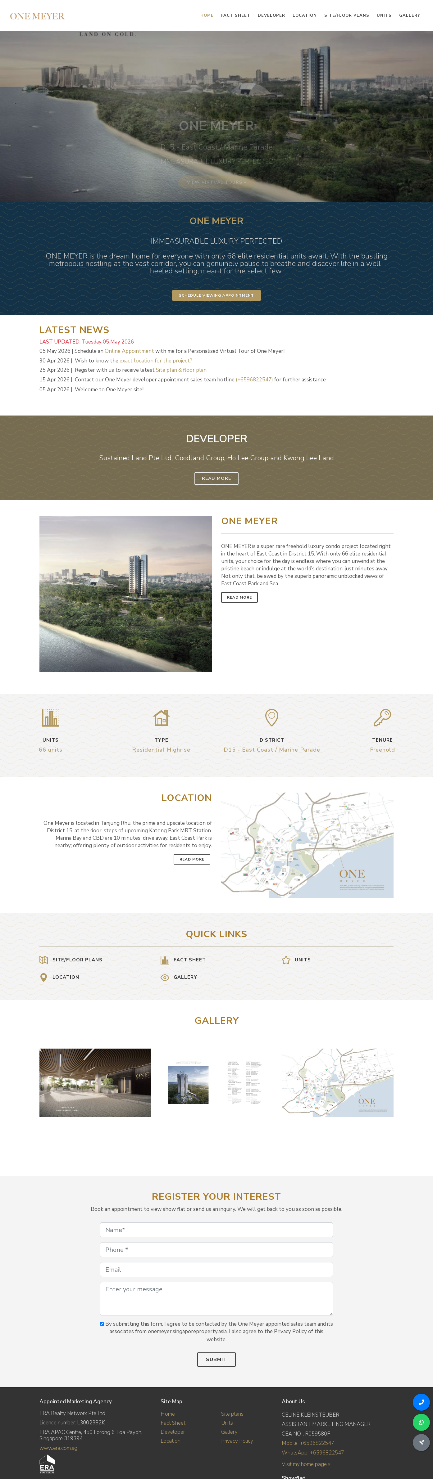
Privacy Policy (237, 1441)
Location (170, 1441)
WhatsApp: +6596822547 (313, 1452)
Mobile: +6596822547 (308, 1443)
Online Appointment (129, 351)
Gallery (229, 1432)
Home (168, 1414)
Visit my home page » (306, 1464)
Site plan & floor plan (181, 370)
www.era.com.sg (58, 1448)
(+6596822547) (254, 379)
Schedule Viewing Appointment (216, 295)
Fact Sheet (173, 1423)
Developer (173, 1432)
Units (227, 1423)
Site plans (232, 1414)
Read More (216, 478)
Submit (216, 1359)
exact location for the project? (156, 360)
